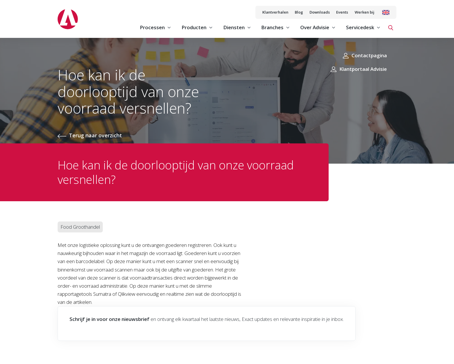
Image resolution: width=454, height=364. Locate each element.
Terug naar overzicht (95, 135)
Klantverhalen (275, 12)
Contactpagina (369, 55)
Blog (299, 12)
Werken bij (364, 12)
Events (342, 12)
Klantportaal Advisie (363, 69)
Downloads (320, 12)
